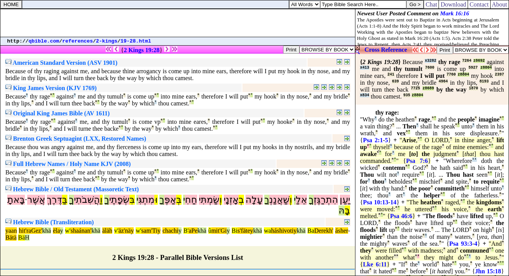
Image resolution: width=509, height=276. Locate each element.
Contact (479, 4)
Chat (431, 4)
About (500, 4)
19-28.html (136, 41)
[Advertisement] (177, 23)
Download (453, 4)
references (77, 41)
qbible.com (44, 41)
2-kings (107, 41)
